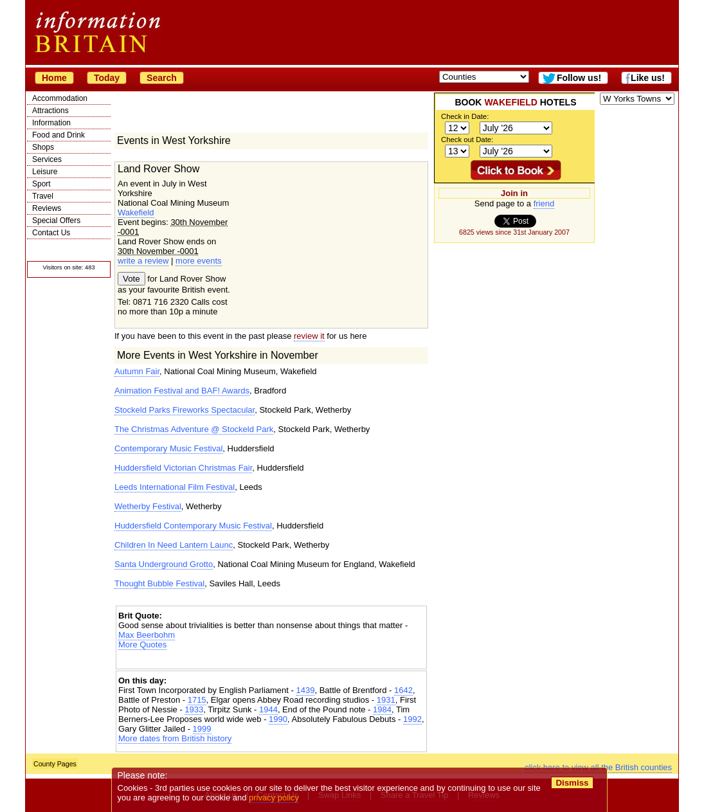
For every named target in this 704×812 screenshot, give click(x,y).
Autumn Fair (136, 371)
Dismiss (571, 783)
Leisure (44, 171)
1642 (403, 690)
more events (199, 261)
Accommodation (59, 98)
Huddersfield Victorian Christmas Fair (183, 468)
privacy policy (274, 797)
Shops (43, 147)
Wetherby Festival (147, 506)
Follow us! (579, 78)
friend (544, 203)
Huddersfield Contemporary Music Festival (193, 525)
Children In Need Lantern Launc (173, 545)
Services (47, 159)
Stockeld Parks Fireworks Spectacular (184, 410)
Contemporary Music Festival (168, 448)
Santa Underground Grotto (163, 564)
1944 (268, 709)
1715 (197, 700)
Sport (41, 183)
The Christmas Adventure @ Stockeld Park (193, 429)
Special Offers (56, 220)
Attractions (50, 110)
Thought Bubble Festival (159, 583)
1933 (194, 709)
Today (107, 78)
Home (54, 78)
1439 (305, 690)
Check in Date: (465, 116)
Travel (42, 196)
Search (162, 78)
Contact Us (51, 232)
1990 (278, 719)
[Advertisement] (271, 660)
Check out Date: (467, 139)
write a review (143, 261)
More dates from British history (174, 738)
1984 (382, 709)
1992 (412, 719)
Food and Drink (58, 135)
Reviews (46, 208)
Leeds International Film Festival (174, 487)
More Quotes (142, 644)
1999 (202, 729)
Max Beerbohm (146, 635)
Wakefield (136, 212)
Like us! (648, 78)
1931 (386, 700)
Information (51, 122)
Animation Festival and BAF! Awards (181, 390)
